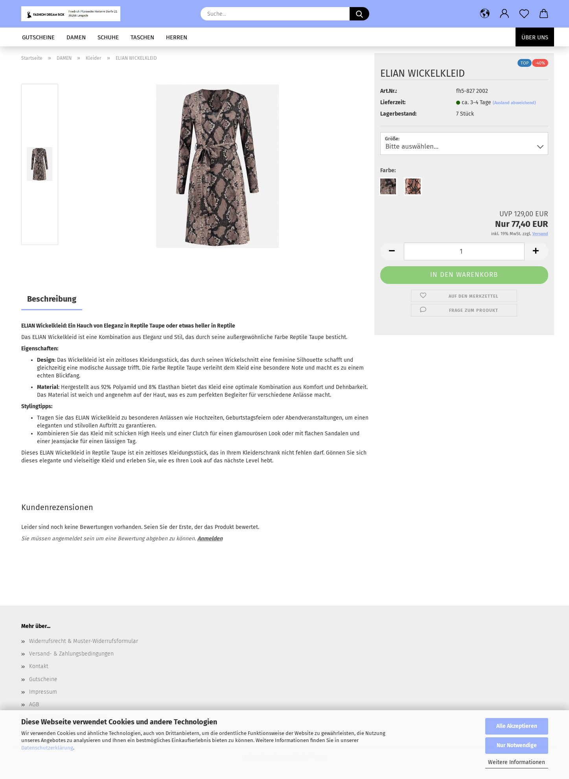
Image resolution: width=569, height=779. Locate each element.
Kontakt (38, 666)
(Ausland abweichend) (514, 102)
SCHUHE (108, 37)
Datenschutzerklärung (47, 748)
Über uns (534, 37)
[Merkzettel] (524, 14)
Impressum (43, 692)
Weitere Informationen (516, 762)
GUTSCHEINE (38, 37)
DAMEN (76, 37)
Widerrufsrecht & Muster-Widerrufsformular (83, 641)
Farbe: (388, 170)
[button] (485, 14)
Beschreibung (51, 299)
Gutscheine (43, 679)
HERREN (176, 37)
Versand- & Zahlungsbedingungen (71, 653)
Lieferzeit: (392, 102)
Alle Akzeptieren (516, 726)
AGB (34, 704)
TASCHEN (142, 37)
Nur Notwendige (517, 745)
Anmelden (210, 538)
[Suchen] (359, 13)
